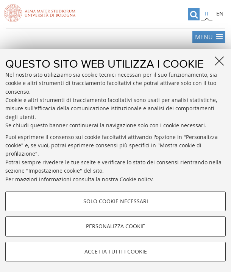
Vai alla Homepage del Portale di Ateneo (40, 13)
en (219, 13)
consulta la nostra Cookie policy (112, 179)
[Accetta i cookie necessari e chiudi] (219, 61)
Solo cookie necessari (115, 201)
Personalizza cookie (115, 226)
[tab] (206, 14)
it (206, 13)
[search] (194, 14)
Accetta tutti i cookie (115, 251)
